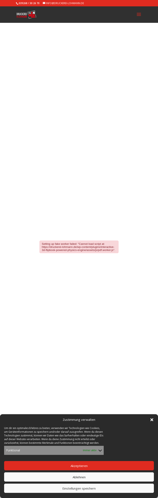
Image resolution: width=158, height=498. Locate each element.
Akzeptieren (79, 466)
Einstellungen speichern (79, 488)
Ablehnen (79, 477)
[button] (152, 420)
